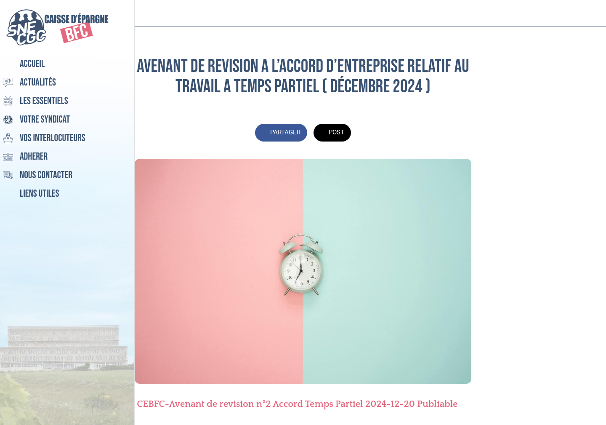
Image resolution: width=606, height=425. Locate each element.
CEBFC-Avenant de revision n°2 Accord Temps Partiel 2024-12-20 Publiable (297, 404)
